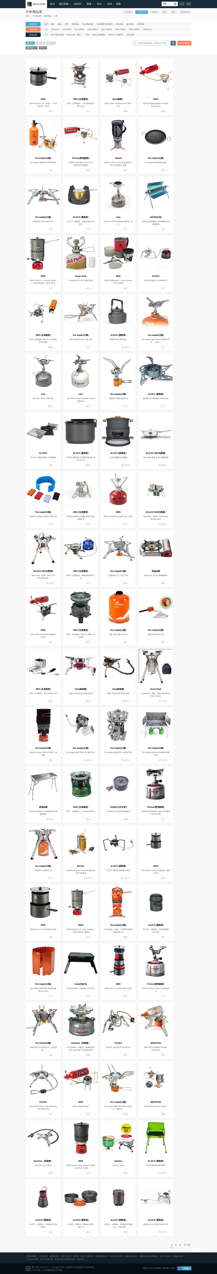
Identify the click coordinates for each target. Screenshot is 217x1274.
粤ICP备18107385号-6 (40, 1267)
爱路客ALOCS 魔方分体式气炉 (155, 1224)
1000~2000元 (92, 29)
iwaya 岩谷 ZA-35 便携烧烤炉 (156, 575)
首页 (27, 16)
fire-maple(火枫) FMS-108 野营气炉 (80, 752)
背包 (66, 24)
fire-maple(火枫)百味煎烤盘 (156, 162)
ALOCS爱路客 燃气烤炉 (155, 1165)
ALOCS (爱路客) (80, 217)
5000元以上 (147, 29)
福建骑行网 (53, 1256)
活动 (109, 4)
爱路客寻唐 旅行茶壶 (118, 339)
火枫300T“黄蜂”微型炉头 (118, 398)
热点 (52, 4)
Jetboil (118, 158)
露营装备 (47, 16)
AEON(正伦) (156, 217)
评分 (51, 43)
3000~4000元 (120, 29)
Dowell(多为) (80, 984)
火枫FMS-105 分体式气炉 (43, 221)
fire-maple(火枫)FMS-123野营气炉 (118, 752)
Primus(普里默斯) (80, 158)
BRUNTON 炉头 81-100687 (156, 1106)
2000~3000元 (106, 29)
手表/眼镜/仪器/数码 (105, 24)
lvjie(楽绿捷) (81, 689)
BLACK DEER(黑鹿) (155, 453)
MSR (87, 35)
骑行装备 (130, 24)
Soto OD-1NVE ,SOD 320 (43, 398)
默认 (30, 43)
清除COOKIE (148, 1268)
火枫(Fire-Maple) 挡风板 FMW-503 (43, 516)
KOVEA (156, 276)
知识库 (77, 4)
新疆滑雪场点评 (101, 1256)
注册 (182, 4)
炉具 (55, 16)
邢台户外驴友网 (116, 1256)
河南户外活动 (65, 1256)
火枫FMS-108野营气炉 (43, 870)
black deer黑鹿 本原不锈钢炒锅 (155, 457)
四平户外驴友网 (87, 1256)
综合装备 (119, 24)
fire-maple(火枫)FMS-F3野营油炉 (43, 162)
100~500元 (66, 29)
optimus (118, 1161)
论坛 (99, 4)
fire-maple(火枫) (57, 35)
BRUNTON (156, 1043)
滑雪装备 (140, 24)
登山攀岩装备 (87, 24)
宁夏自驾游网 (31, 1256)
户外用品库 (36, 16)
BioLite (80, 866)
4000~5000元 (134, 29)
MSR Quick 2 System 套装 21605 (118, 988)
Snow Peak (80, 276)
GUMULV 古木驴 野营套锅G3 (118, 811)
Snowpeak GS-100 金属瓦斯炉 (80, 280)
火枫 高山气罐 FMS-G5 (118, 634)
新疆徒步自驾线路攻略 (149, 1256)
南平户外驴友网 (46, 1259)
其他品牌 (156, 571)
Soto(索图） (118, 99)
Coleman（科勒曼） (80, 1043)
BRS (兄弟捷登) (99, 35)
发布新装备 (185, 43)
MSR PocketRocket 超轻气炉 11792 (118, 516)
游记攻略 (64, 4)
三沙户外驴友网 (32, 1259)
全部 (46, 24)
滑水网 (76, 1256)
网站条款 (166, 1268)
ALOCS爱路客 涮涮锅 (118, 457)
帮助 (173, 1268)
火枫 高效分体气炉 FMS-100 (80, 339)
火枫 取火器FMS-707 (155, 634)
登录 (188, 4)
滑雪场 (154, 12)
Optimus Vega (118, 1165)
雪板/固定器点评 (131, 1256)
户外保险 (58, 1270)
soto (118, 217)
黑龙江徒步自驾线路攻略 (65, 1259)
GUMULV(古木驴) (118, 807)
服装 (52, 24)
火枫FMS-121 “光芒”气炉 (118, 575)
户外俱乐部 (185, 12)
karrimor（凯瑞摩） (116, 35)
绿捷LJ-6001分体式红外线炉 (118, 693)
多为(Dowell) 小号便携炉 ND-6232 (80, 988)
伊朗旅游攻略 (177, 1256)
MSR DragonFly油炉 (80, 1106)
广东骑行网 (42, 1256)
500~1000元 (79, 29)
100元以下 (55, 29)
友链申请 (80, 1259)
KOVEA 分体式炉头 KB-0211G (118, 1047)
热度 (40, 43)
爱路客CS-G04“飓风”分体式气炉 (156, 398)
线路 (173, 12)
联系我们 (158, 1268)
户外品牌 (128, 12)
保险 (118, 4)
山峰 (164, 12)
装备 (89, 4)
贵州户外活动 (165, 1256)
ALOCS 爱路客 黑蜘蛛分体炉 (118, 870)
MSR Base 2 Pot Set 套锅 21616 (43, 929)
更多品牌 (130, 35)
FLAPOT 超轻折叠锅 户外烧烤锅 (43, 457)
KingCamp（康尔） (74, 35)
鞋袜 (59, 24)
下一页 (187, 1245)
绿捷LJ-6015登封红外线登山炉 (80, 693)
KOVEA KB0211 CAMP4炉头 (155, 280)
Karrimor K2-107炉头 (43, 1165)
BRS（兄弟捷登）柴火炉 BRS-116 (43, 693)
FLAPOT (43, 453)
